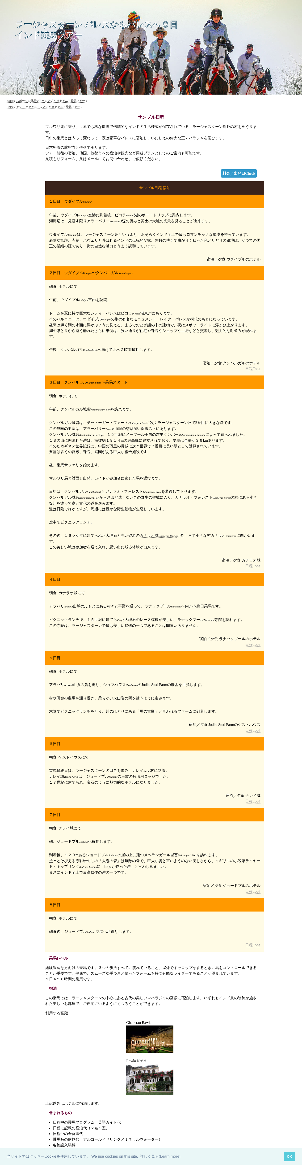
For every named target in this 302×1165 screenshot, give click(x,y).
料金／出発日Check (239, 173)
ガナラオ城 (158, 535)
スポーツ (22, 100)
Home (10, 100)
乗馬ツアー (37, 100)
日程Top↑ (252, 369)
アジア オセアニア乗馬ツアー (66, 100)
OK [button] (289, 1156)
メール (92, 159)
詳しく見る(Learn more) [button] (160, 1156)
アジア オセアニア (28, 107)
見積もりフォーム (60, 159)
